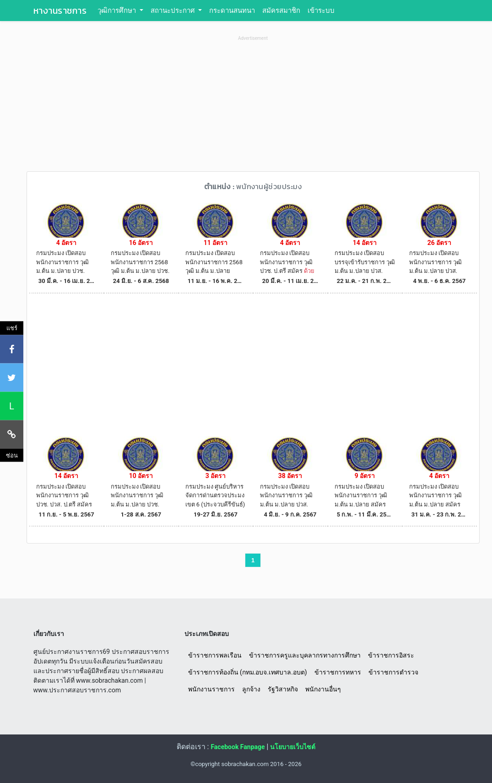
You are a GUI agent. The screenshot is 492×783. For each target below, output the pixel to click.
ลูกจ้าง (251, 689)
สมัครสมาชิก (281, 10)
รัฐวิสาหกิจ (283, 689)
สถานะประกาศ (174, 10)
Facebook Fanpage (238, 746)
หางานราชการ (60, 10)
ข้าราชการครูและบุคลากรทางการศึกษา (305, 655)
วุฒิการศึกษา (117, 10)
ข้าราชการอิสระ (391, 655)
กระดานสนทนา (232, 10)
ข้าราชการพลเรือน (215, 655)
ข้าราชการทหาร (337, 672)
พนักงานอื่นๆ (323, 689)
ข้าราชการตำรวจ (393, 672)
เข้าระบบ (321, 10)
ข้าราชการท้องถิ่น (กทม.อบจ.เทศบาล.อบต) (247, 672)
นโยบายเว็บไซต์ (292, 746)
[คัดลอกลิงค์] (11, 434)
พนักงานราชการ (211, 689)
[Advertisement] (253, 107)
